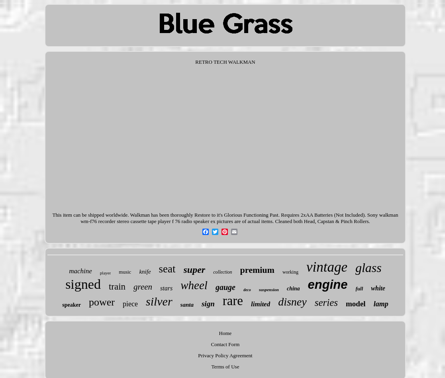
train (117, 287)
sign (208, 304)
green (142, 287)
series (326, 302)
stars (166, 288)
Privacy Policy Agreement (225, 355)
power (102, 302)
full (359, 289)
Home (225, 333)
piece (130, 304)
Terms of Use (225, 367)
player (105, 272)
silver (159, 301)
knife (145, 271)
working (290, 272)
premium (257, 270)
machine (80, 271)
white (378, 288)
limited (260, 304)
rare (233, 301)
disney (292, 302)
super (195, 269)
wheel (194, 285)
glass (368, 267)
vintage (326, 267)
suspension (269, 289)
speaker (71, 305)
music (125, 272)
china (293, 289)
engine (328, 285)
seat (167, 269)
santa (187, 305)
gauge (225, 287)
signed (83, 284)
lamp (381, 304)
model (356, 304)
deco (247, 290)
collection (222, 272)
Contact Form (225, 344)
